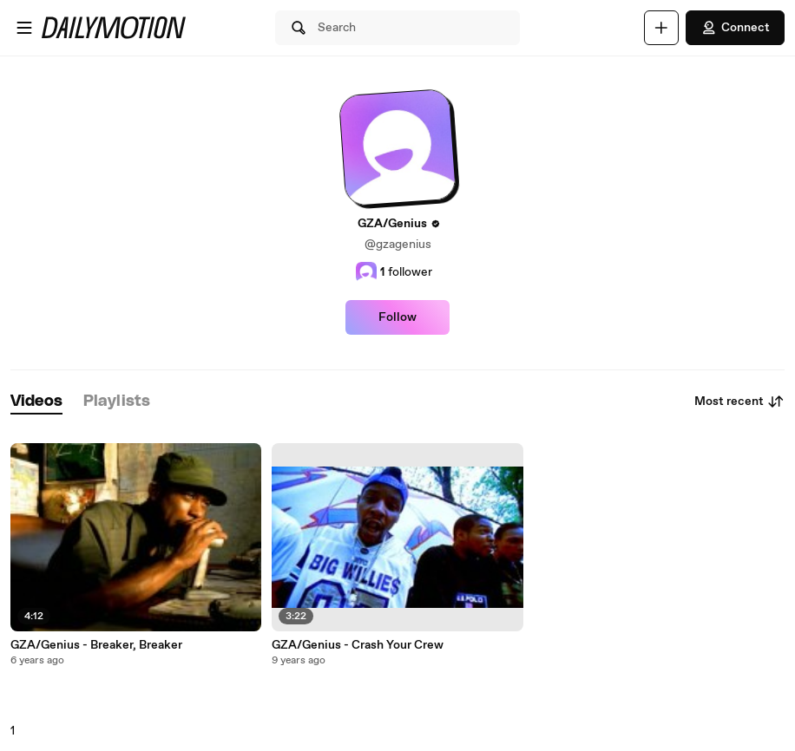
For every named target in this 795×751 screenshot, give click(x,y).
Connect (735, 27)
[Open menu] (24, 27)
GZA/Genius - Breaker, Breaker (96, 645)
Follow (397, 317)
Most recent (739, 401)
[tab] (36, 402)
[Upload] (661, 27)
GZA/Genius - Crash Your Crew (357, 645)
